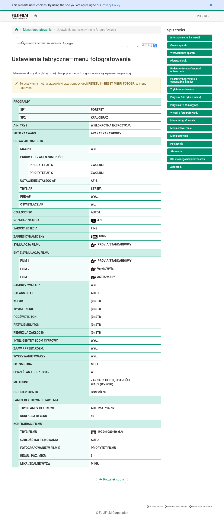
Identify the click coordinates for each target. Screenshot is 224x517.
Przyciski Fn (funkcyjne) (184, 105)
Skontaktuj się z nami (202, 506)
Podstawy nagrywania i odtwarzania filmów (183, 80)
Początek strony (111, 479)
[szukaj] (85, 43)
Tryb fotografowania (182, 89)
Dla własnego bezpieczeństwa (187, 159)
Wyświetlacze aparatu (183, 52)
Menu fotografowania (37, 29)
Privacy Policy (111, 5)
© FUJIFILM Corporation (112, 512)
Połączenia (176, 143)
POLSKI (203, 16)
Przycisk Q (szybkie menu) (185, 97)
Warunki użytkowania (177, 506)
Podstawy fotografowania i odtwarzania (185, 70)
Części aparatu (179, 45)
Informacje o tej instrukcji (185, 37)
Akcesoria (176, 151)
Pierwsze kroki (178, 60)
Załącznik (176, 166)
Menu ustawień (179, 135)
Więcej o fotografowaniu (184, 112)
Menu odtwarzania (181, 128)
